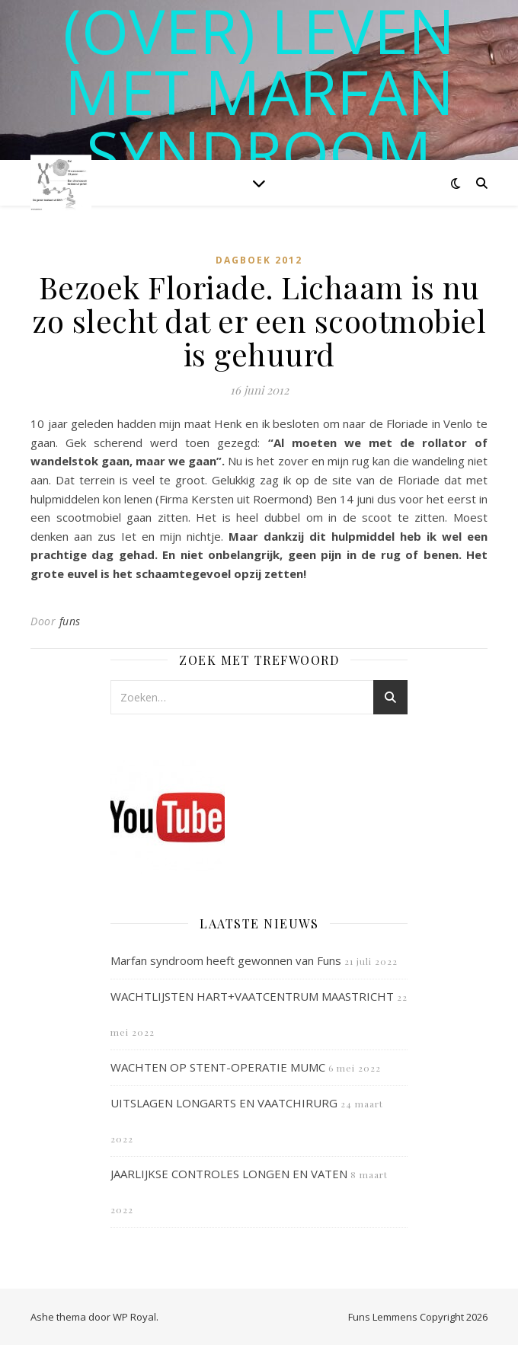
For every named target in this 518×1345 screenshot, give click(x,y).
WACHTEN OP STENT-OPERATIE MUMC (217, 1067)
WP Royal (134, 1317)
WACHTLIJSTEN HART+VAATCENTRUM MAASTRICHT (252, 996)
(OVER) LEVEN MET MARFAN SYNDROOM (259, 91)
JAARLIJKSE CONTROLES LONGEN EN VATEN (228, 1173)
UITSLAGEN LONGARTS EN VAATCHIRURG (223, 1102)
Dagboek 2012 (259, 260)
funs (70, 621)
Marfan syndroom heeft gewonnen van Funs (225, 960)
